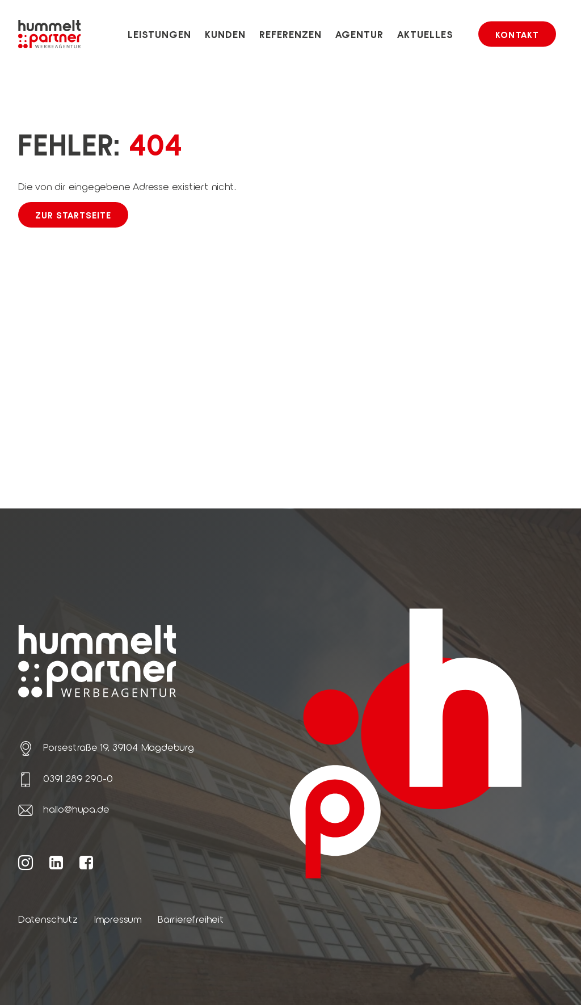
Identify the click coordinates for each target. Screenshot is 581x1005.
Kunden (225, 34)
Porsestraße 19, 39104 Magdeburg (118, 746)
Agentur (359, 34)
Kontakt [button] (517, 34)
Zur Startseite (73, 214)
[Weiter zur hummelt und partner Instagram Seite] (25, 862)
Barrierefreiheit (191, 918)
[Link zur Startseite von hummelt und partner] (49, 34)
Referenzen (290, 34)
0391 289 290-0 (78, 778)
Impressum (118, 918)
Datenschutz (48, 918)
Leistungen (160, 34)
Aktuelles (425, 34)
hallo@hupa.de (76, 808)
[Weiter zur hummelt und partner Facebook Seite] (86, 862)
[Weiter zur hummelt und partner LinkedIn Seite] (56, 862)
